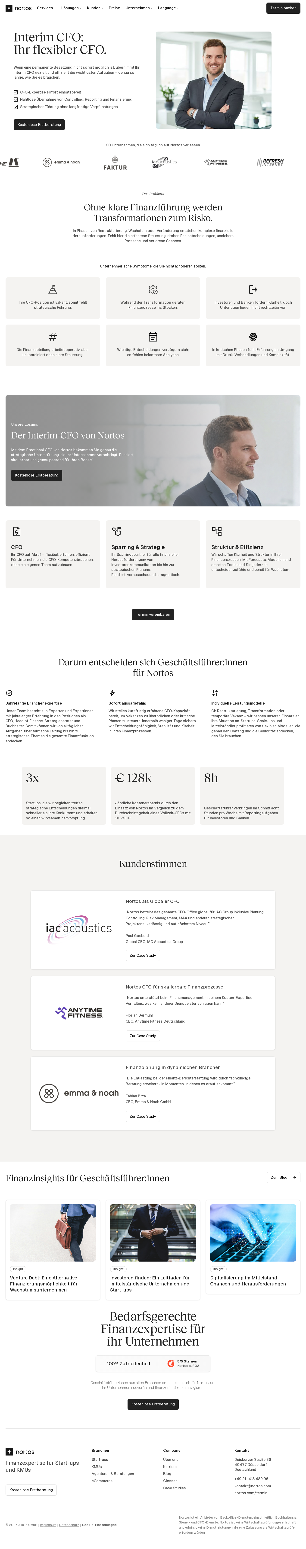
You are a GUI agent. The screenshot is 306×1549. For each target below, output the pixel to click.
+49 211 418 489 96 (251, 1479)
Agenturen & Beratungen (113, 1474)
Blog (167, 1474)
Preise (114, 8)
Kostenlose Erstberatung (39, 124)
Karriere (170, 1467)
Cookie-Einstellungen (99, 1525)
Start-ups (100, 1459)
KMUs (97, 1467)
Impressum (48, 1525)
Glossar (170, 1481)
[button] (46, 8)
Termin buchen (283, 8)
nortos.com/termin (250, 1493)
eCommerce (102, 1481)
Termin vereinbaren (153, 614)
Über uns (170, 1459)
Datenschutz (69, 1525)
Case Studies (174, 1488)
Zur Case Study (143, 955)
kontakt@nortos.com (252, 1486)
